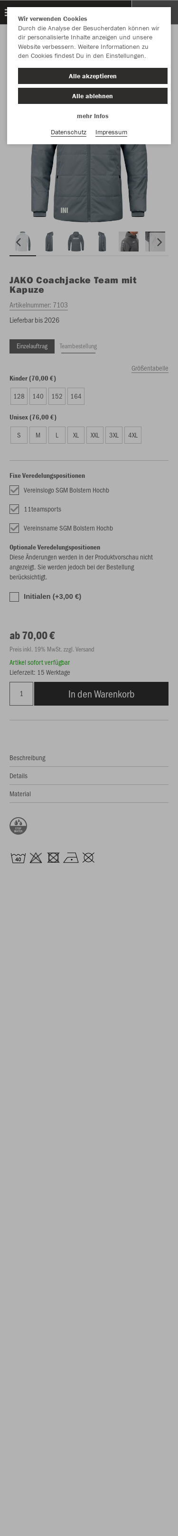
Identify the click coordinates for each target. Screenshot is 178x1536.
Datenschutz (68, 132)
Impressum (111, 132)
